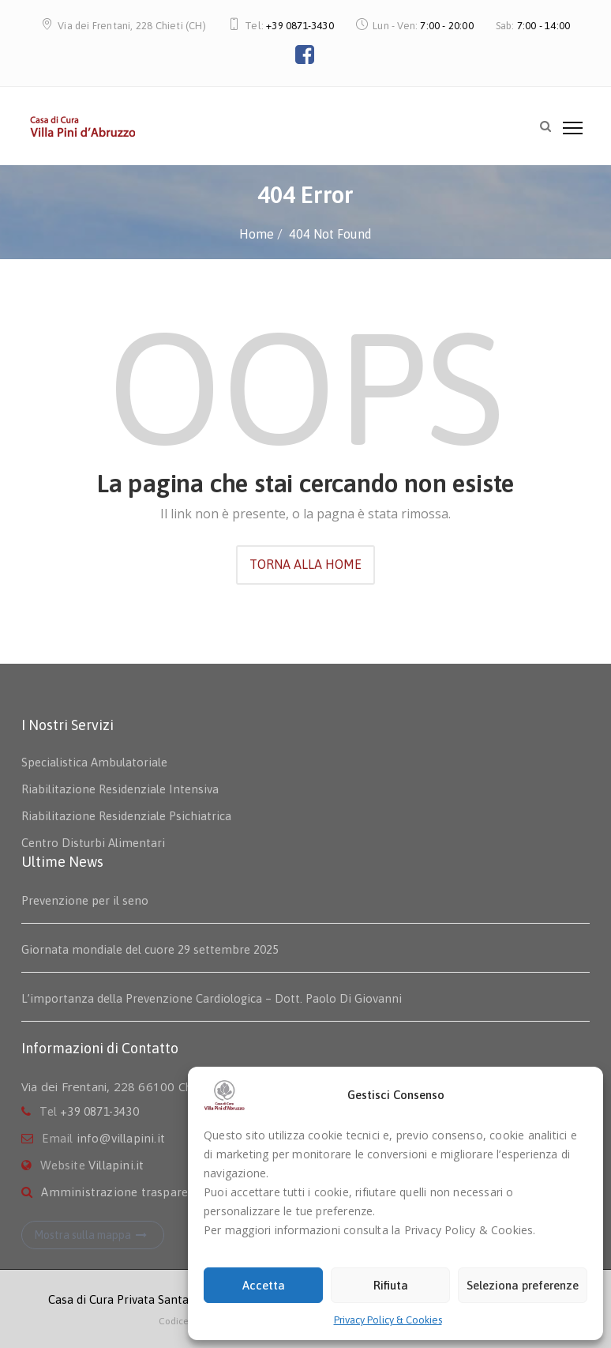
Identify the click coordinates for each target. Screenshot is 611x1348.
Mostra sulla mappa (93, 1235)
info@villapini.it (121, 1138)
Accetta (263, 1285)
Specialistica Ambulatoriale (94, 762)
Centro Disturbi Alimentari (93, 842)
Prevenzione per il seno (84, 900)
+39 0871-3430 (300, 26)
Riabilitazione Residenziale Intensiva (120, 789)
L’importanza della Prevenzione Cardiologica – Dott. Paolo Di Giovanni (211, 998)
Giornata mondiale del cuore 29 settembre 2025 (150, 949)
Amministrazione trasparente (123, 1192)
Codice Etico (186, 1321)
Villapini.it (116, 1165)
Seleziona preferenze (523, 1285)
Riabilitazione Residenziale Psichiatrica (126, 816)
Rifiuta (390, 1285)
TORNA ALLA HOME (305, 564)
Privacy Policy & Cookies (388, 1320)
